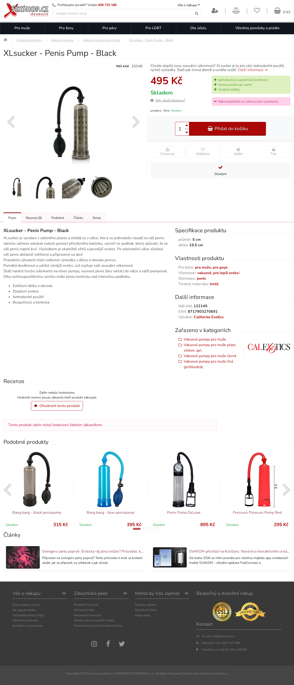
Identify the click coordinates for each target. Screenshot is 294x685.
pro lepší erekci (226, 272)
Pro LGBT (153, 28)
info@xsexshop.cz (223, 636)
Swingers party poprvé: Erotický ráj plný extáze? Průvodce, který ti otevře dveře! (108, 551)
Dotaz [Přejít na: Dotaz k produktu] (97, 218)
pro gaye (220, 267)
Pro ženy (66, 28)
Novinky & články (146, 610)
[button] (137, 529)
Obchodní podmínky (25, 620)
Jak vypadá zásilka (24, 610)
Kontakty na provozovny (28, 626)
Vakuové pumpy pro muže (205, 339)
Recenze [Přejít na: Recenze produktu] (34, 218)
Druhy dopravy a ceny (26, 605)
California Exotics (209, 317)
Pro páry (109, 28)
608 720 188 (107, 5)
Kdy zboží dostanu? (167, 100)
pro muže (203, 267)
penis (201, 278)
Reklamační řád (84, 610)
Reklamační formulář (87, 615)
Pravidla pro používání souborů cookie (98, 626)
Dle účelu (198, 28)
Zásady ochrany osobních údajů (94, 620)
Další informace (253, 69)
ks (186, 128)
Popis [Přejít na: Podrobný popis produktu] (12, 218)
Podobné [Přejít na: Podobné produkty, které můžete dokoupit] (57, 218)
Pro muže (22, 28)
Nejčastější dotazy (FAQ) (28, 615)
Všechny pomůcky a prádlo (257, 28)
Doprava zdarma (145, 605)
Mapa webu (142, 615)
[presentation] (10, 122)
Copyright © (73, 673)
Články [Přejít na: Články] (78, 218)
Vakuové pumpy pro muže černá (210, 355)
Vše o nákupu (187, 5)
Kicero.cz (222, 673)
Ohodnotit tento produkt (57, 405)
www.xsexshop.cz (101, 673)
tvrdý (214, 284)
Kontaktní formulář (86, 605)
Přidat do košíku (227, 129)
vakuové (204, 272)
